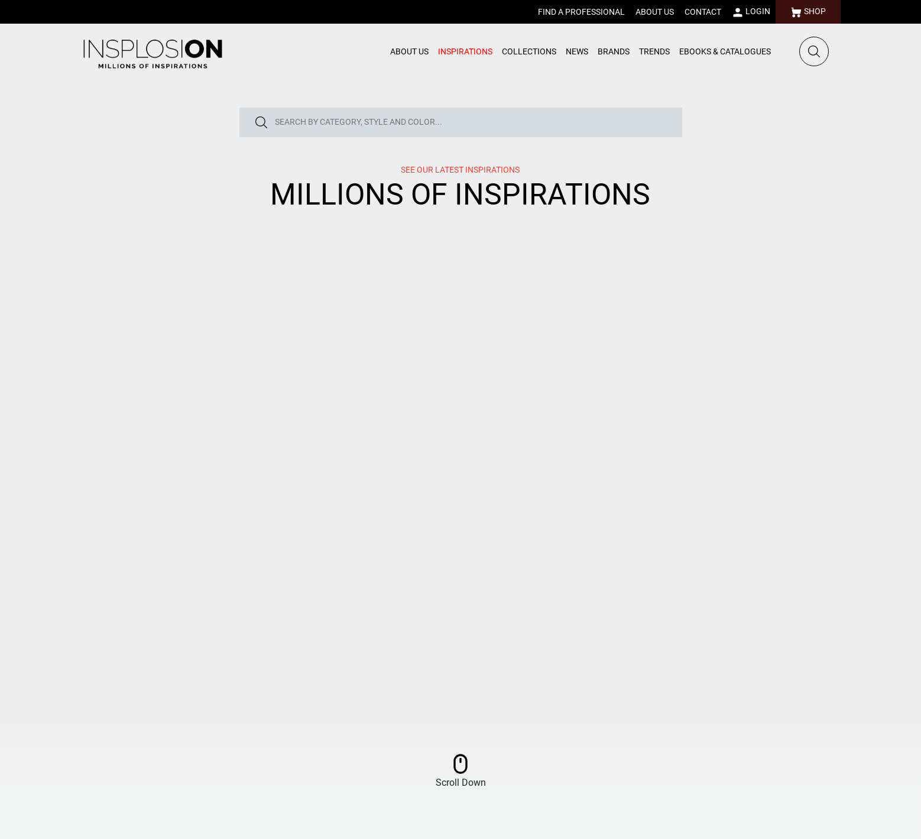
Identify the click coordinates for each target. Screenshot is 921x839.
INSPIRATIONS (465, 51)
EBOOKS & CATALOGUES (725, 51)
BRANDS (614, 51)
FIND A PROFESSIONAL (581, 12)
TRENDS (654, 51)
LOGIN (751, 12)
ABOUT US (654, 12)
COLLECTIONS (529, 51)
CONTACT (703, 12)
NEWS (577, 51)
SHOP (808, 12)
